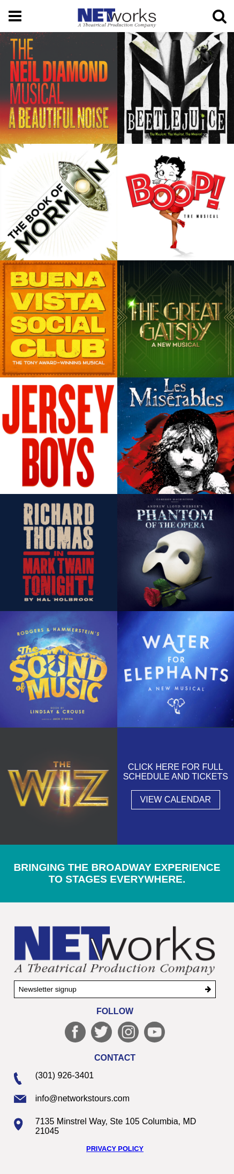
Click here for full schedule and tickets (175, 771)
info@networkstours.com (82, 1098)
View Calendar (175, 799)
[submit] (208, 989)
